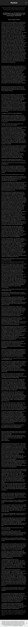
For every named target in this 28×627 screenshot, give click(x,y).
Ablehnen (21, 625)
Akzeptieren (15, 625)
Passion (14, 3)
